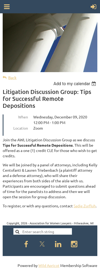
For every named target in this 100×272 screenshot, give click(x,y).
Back (12, 77)
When (23, 116)
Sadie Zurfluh (85, 205)
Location (20, 128)
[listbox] (75, 83)
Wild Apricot (48, 265)
